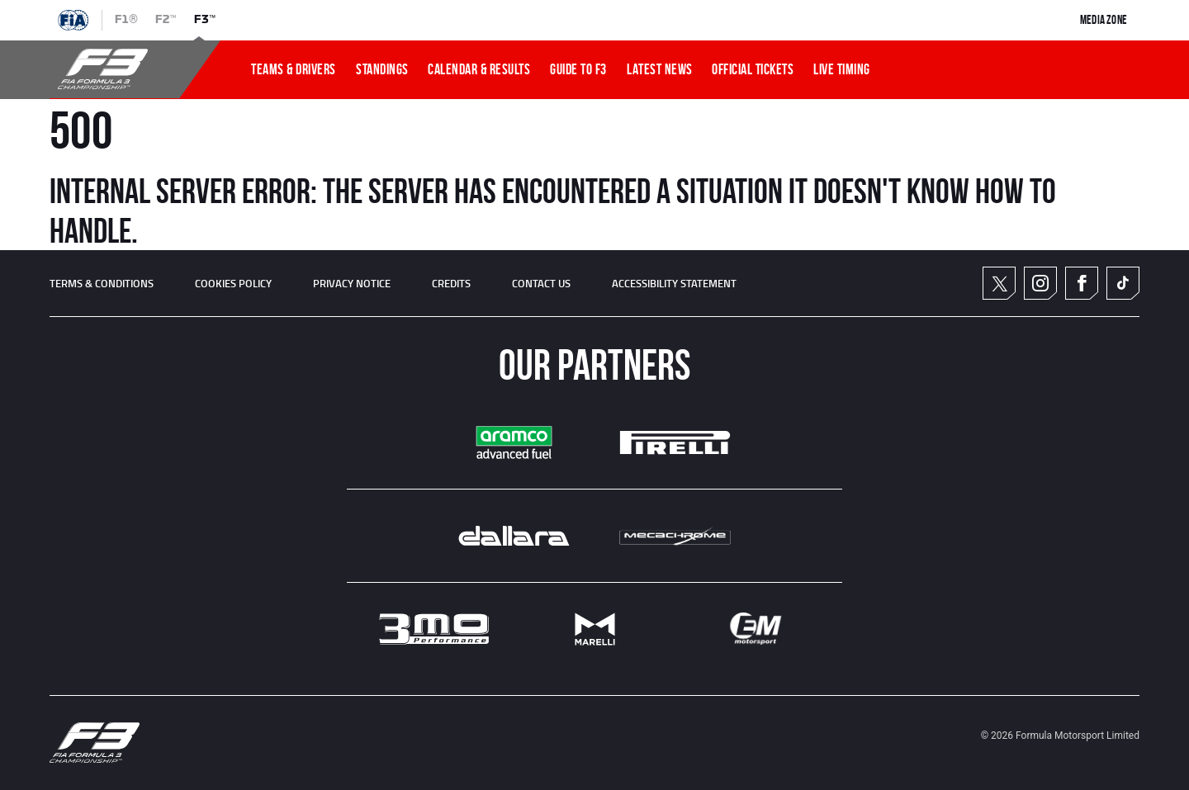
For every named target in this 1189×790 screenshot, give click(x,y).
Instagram (1040, 283)
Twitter (999, 283)
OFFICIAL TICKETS (752, 69)
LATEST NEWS (660, 69)
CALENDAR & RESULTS (479, 69)
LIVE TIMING (841, 69)
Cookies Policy (233, 283)
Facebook (1082, 283)
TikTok (1123, 283)
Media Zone (1103, 19)
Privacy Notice (352, 283)
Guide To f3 (578, 69)
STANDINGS (382, 69)
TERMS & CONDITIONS (102, 283)
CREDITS (451, 283)
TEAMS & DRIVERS (293, 69)
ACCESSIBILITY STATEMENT (674, 283)
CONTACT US (541, 283)
